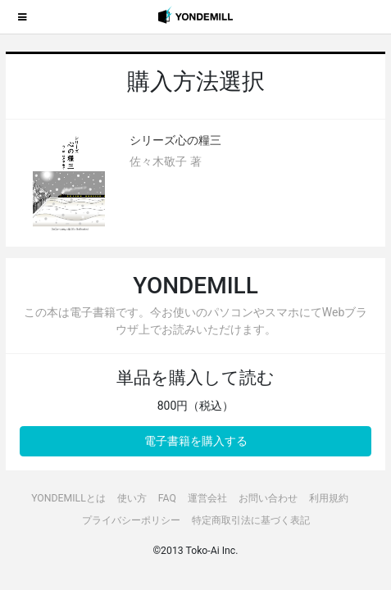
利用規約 (328, 498)
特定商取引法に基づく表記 (251, 520)
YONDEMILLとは (68, 498)
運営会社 (207, 498)
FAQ (167, 498)
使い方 (132, 498)
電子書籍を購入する (196, 440)
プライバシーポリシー (131, 520)
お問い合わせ (268, 498)
